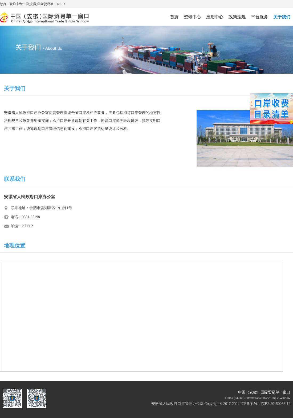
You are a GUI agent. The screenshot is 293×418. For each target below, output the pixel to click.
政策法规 (237, 17)
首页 (174, 17)
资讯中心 (192, 17)
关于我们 (281, 17)
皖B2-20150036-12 (275, 404)
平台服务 (259, 17)
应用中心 (214, 17)
